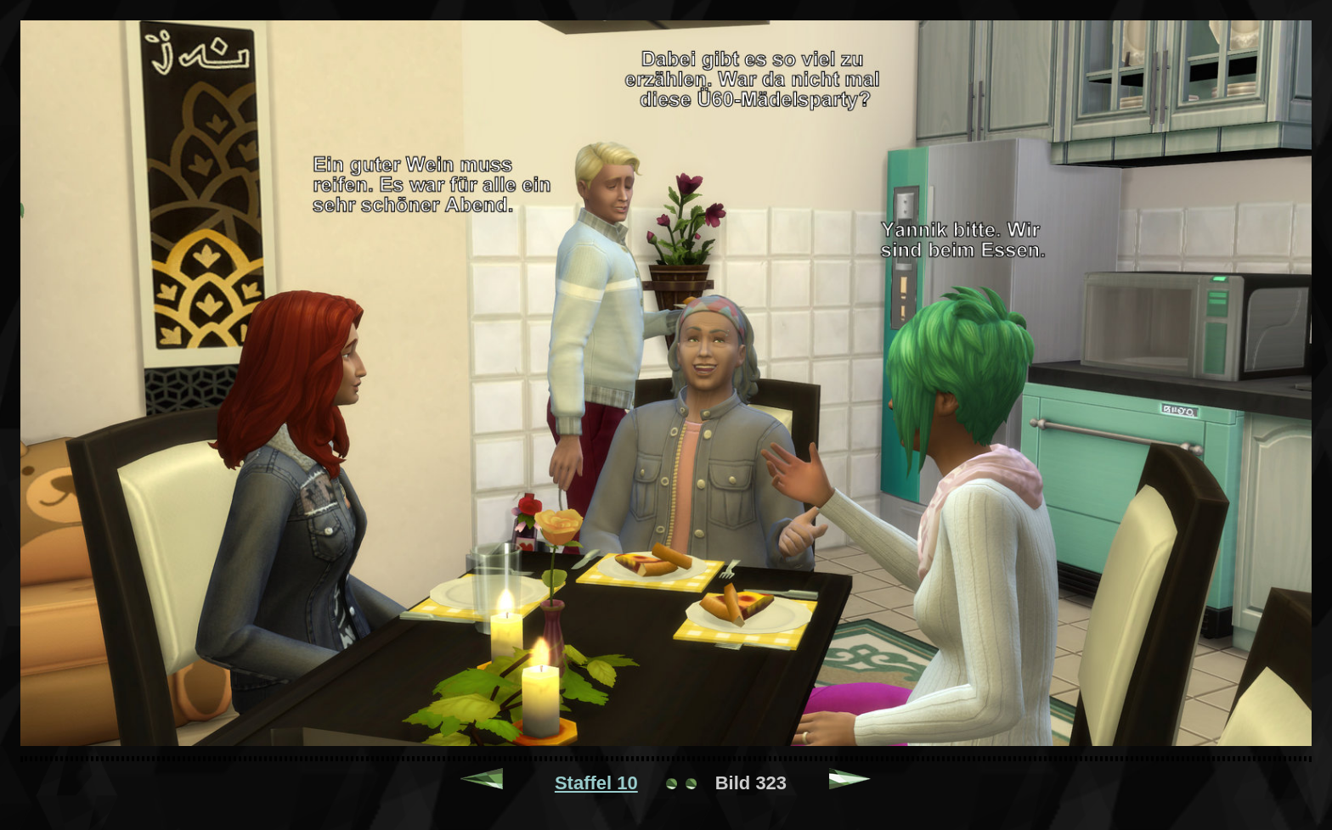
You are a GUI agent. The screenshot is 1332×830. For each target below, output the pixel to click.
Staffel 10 (596, 783)
